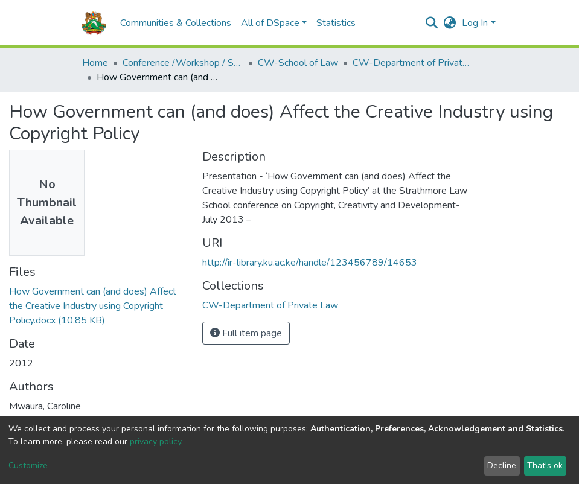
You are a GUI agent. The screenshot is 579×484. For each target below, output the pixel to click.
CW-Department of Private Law (413, 62)
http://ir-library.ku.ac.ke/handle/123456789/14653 (309, 262)
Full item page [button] (246, 333)
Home (95, 62)
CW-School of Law (298, 62)
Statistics (336, 23)
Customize (28, 465)
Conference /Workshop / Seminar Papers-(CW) (183, 62)
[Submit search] (431, 23)
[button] (449, 23)
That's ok (545, 465)
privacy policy (155, 441)
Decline (501, 465)
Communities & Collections (175, 23)
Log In (475, 23)
